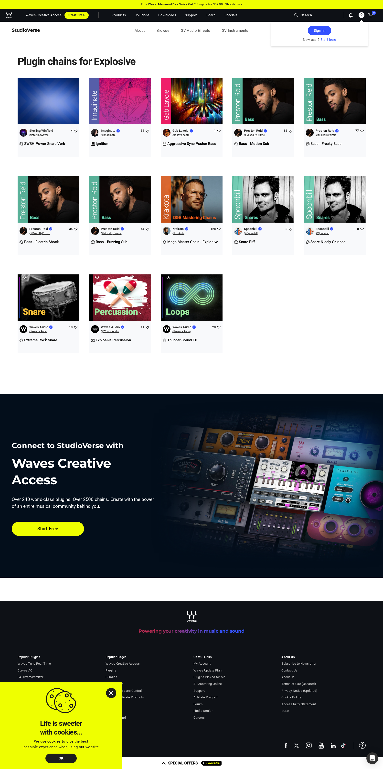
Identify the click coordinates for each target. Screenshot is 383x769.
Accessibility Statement (298, 704)
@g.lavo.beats (181, 135)
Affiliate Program (205, 697)
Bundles (111, 677)
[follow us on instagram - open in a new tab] (309, 745)
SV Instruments (235, 30)
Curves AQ (25, 670)
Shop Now (232, 4)
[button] (359, 745)
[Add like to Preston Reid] (290, 131)
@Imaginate (108, 135)
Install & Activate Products (125, 697)
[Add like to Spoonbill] (290, 229)
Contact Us (289, 670)
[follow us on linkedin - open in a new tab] (333, 745)
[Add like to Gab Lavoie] (219, 131)
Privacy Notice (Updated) (299, 691)
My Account (202, 663)
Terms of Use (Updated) (298, 684)
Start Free (76, 15)
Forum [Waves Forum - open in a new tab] (198, 704)
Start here (328, 40)
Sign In (319, 30)
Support (199, 691)
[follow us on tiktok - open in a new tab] (343, 745)
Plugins (111, 670)
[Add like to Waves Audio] (75, 327)
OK (61, 758)
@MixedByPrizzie (254, 135)
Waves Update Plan (207, 670)
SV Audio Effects (195, 30)
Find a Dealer (203, 711)
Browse (163, 30)
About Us (287, 677)
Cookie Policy (291, 697)
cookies (54, 741)
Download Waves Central (124, 691)
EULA (285, 711)
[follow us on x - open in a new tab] (296, 745)
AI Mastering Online (207, 684)
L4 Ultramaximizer (30, 677)
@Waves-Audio (38, 331)
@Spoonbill (251, 233)
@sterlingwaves (39, 135)
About (140, 30)
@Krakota (178, 233)
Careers (199, 717)
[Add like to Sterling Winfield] (75, 131)
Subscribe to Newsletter (298, 663)
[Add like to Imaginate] (147, 131)
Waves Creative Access (43, 15)
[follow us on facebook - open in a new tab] (286, 745)
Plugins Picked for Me (209, 677)
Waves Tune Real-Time (34, 663)
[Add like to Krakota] (219, 229)
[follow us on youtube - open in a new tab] (321, 745)
